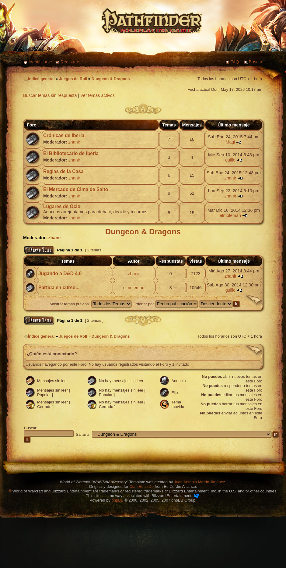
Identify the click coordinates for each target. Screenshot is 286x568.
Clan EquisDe (141, 486)
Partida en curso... (58, 287)
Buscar (256, 61)
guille (230, 160)
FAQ (234, 61)
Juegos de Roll (73, 78)
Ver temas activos (97, 95)
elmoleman (230, 215)
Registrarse (72, 61)
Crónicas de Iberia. (64, 135)
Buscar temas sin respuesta (50, 95)
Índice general (39, 78)
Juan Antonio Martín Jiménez (199, 482)
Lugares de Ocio (61, 206)
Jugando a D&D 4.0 (60, 273)
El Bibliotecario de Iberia (71, 153)
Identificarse (40, 61)
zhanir (74, 142)
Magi (230, 142)
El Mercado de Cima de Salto (75, 189)
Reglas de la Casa (63, 171)
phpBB (118, 500)
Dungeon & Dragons (111, 78)
